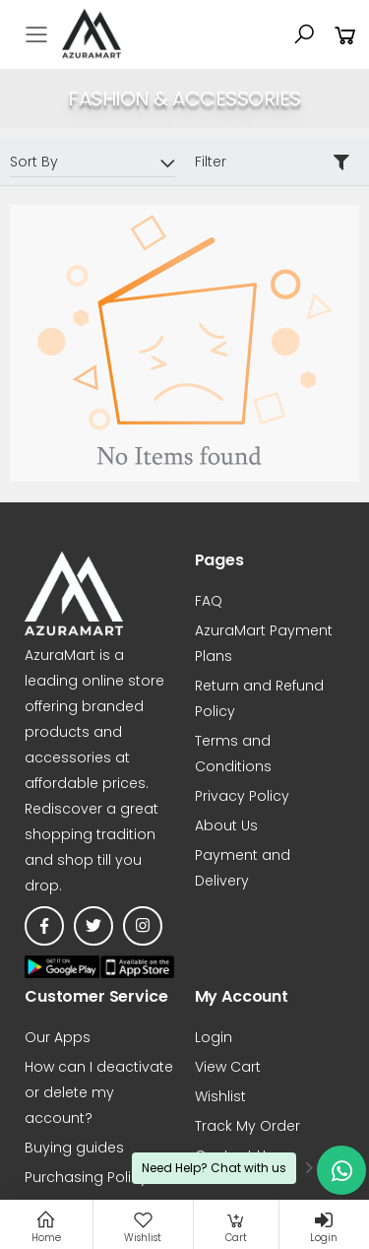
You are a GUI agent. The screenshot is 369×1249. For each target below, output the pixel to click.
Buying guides (74, 1147)
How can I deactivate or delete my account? (99, 1092)
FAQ (208, 601)
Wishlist (220, 1096)
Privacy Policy (242, 796)
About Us (226, 825)
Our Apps (58, 1037)
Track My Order (247, 1126)
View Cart (228, 1067)
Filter (210, 161)
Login (213, 1037)
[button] (304, 34)
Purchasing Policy (86, 1177)
